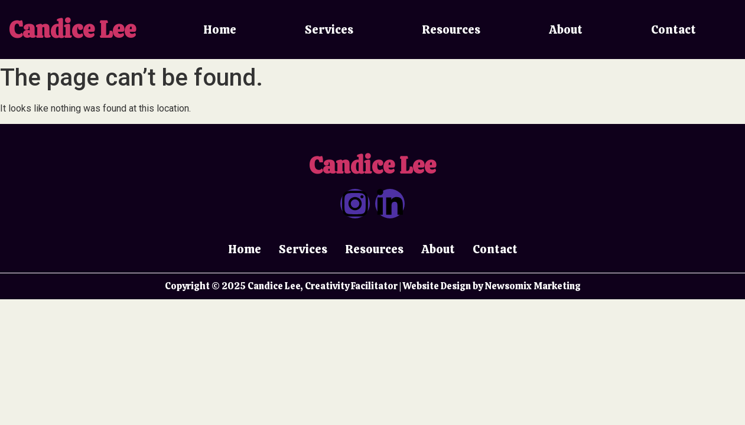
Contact (673, 29)
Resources (451, 29)
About (566, 29)
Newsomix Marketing (532, 286)
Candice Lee (72, 29)
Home (219, 29)
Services (329, 29)
